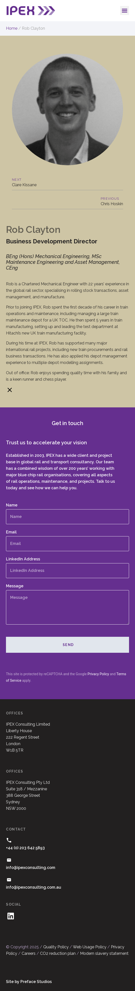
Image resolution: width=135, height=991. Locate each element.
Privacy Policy (98, 674)
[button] (124, 10)
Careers (29, 953)
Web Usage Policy (89, 947)
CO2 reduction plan (58, 953)
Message (14, 586)
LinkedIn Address (23, 559)
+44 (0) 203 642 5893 (25, 847)
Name (11, 505)
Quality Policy (56, 947)
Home (11, 28)
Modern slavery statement (104, 953)
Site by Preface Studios (29, 981)
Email (11, 532)
